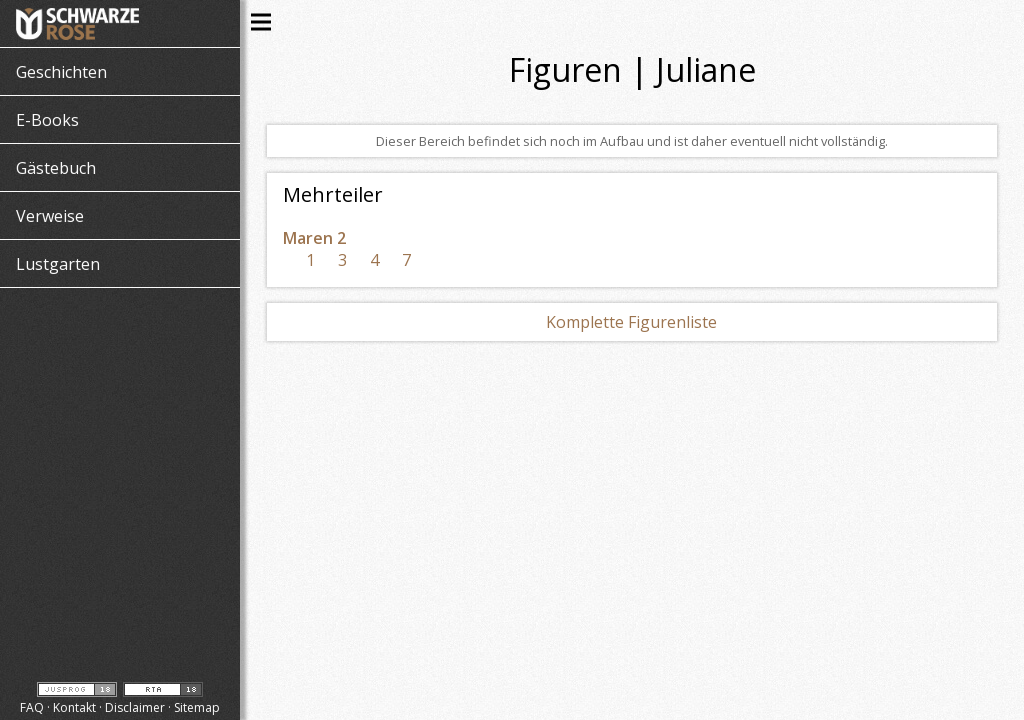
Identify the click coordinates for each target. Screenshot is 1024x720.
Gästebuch (56, 168)
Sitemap (197, 707)
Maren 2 (314, 238)
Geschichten (61, 72)
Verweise (50, 216)
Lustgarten (58, 264)
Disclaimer (135, 707)
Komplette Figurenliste (631, 322)
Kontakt (74, 707)
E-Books (47, 120)
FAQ (32, 707)
